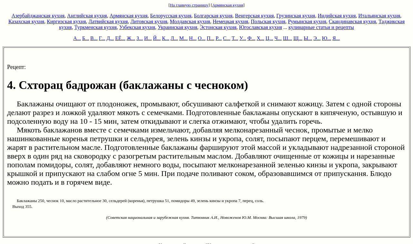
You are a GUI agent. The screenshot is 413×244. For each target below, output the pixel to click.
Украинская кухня (177, 27)
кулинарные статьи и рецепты (321, 27)
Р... (219, 38)
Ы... (308, 38)
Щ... (297, 38)
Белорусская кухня (170, 15)
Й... (157, 38)
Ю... (326, 38)
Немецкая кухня (230, 21)
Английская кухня (87, 15)
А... (77, 38)
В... (94, 38)
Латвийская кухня (108, 21)
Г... (102, 38)
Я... (336, 38)
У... (242, 38)
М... (183, 38)
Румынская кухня (307, 21)
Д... (110, 38)
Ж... (130, 38)
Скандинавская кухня (352, 21)
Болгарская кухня (213, 15)
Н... (193, 38)
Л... (174, 38)
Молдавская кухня (190, 21)
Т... (235, 38)
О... (202, 38)
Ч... (278, 38)
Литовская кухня (148, 21)
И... (148, 38)
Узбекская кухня (137, 27)
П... (211, 38)
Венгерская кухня (254, 15)
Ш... (287, 38)
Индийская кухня (337, 15)
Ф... (251, 38)
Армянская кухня (227, 5)
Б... (85, 38)
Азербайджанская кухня (38, 15)
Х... (260, 38)
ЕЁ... (120, 38)
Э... (317, 38)
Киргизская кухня (66, 21)
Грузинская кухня (296, 15)
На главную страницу (189, 5)
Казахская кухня (26, 21)
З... (139, 38)
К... (165, 38)
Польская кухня (268, 21)
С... (226, 38)
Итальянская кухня (379, 15)
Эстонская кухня (218, 27)
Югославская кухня (260, 27)
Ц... (269, 38)
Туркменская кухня (95, 27)
